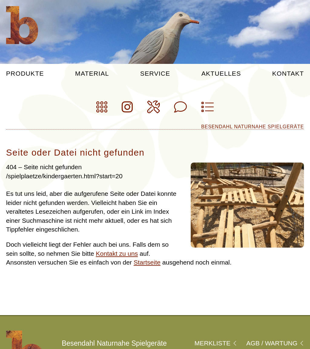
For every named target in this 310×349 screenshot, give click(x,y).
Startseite (147, 262)
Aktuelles (221, 73)
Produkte (25, 73)
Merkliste (215, 343)
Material (92, 73)
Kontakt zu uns (117, 253)
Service (155, 73)
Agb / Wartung (275, 343)
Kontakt (288, 73)
